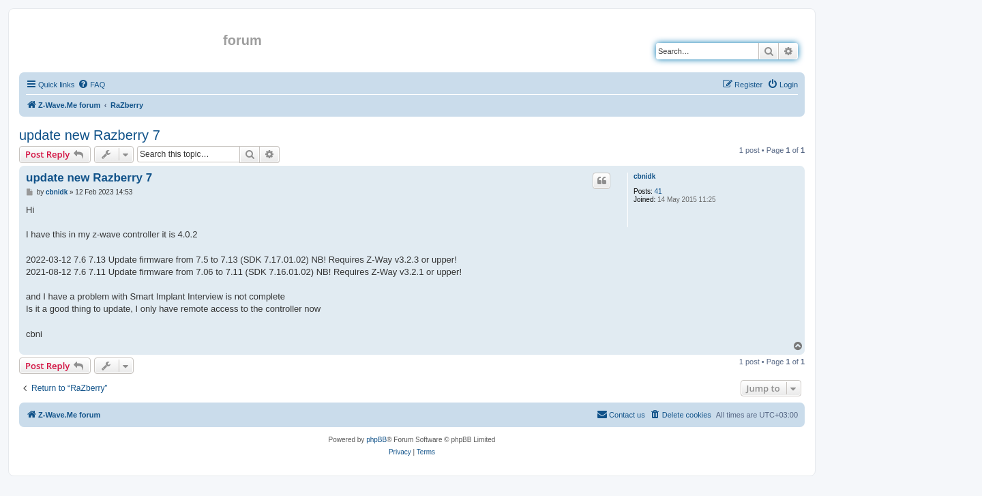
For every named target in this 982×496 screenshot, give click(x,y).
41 (658, 191)
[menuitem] (91, 84)
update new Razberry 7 (89, 135)
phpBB (376, 439)
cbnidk (644, 176)
